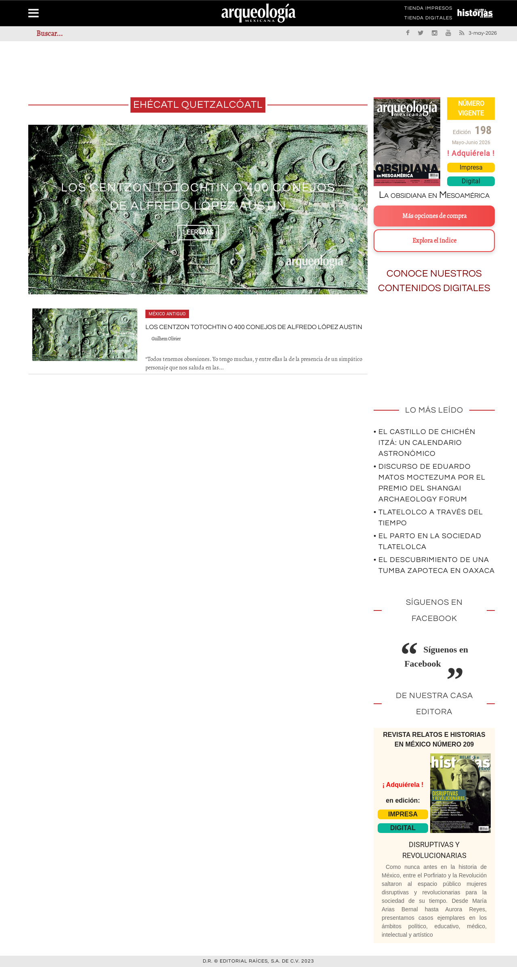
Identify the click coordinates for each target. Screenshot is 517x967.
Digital (471, 181)
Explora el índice (434, 240)
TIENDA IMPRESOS (428, 9)
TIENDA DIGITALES (428, 19)
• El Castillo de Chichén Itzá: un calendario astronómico (424, 442)
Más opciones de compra (434, 216)
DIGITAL (403, 827)
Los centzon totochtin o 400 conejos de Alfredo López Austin (253, 327)
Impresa (471, 167)
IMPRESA (403, 814)
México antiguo (167, 314)
